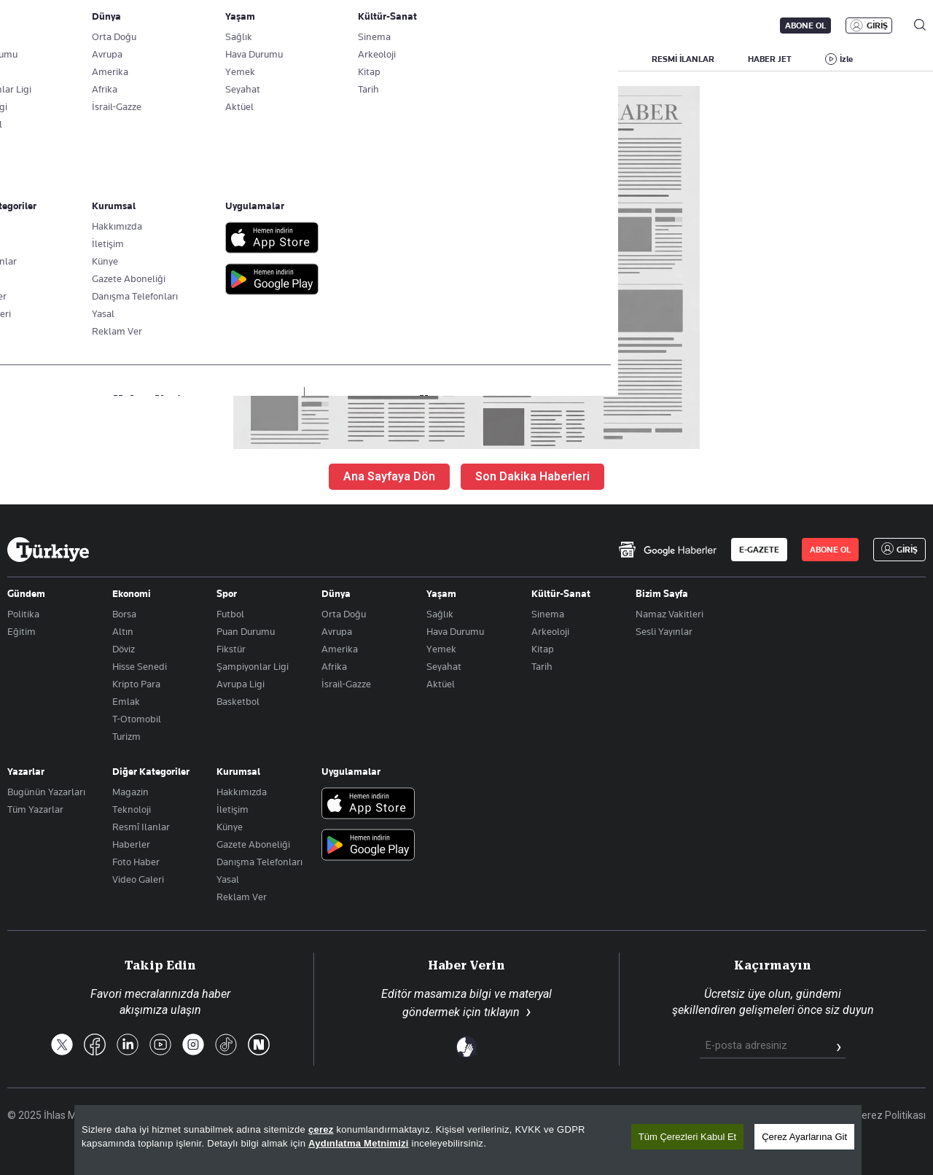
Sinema (547, 614)
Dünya (336, 593)
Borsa (124, 614)
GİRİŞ (877, 25)
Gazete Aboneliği (172, 25)
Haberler (131, 844)
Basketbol (237, 701)
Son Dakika (484, 1115)
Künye (229, 826)
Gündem (26, 593)
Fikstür (231, 649)
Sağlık (439, 614)
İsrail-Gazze (346, 684)
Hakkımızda (241, 791)
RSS (611, 1115)
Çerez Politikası (890, 1115)
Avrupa (336, 631)
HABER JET (770, 59)
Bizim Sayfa (662, 593)
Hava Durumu (455, 631)
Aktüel (440, 684)
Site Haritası (555, 1115)
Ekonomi (131, 593)
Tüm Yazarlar (35, 809)
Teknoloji (131, 809)
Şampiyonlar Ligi (252, 666)
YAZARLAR (122, 59)
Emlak (126, 701)
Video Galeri (138, 879)
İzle (846, 59)
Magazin (130, 791)
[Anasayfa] (48, 549)
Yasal (227, 879)
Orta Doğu (343, 614)
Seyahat (443, 666)
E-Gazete (81, 25)
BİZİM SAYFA (202, 59)
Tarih (542, 666)
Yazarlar (25, 771)
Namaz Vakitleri (669, 614)
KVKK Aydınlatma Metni (693, 1115)
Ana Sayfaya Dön (389, 476)
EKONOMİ (419, 59)
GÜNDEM (278, 59)
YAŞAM (604, 59)
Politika (23, 614)
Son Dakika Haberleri (532, 476)
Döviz (123, 649)
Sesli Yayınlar (664, 631)
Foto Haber (136, 861)
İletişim (232, 809)
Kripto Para (136, 684)
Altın (122, 631)
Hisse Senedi (139, 666)
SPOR (545, 59)
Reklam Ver (241, 896)
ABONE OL (805, 25)
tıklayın (502, 1012)
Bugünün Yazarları (46, 791)
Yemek (441, 649)
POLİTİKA (348, 59)
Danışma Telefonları (259, 861)
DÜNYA (486, 59)
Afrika (334, 666)
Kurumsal (238, 771)
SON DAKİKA (41, 59)
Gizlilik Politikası (801, 1115)
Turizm (126, 736)
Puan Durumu (245, 631)
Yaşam (441, 593)
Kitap (542, 649)
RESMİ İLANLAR (683, 59)
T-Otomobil (136, 719)
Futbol (230, 614)
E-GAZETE (759, 549)
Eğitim (21, 631)
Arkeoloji (550, 631)
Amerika (339, 649)
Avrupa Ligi (240, 684)
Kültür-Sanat (560, 593)
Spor (226, 593)
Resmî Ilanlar (141, 826)
